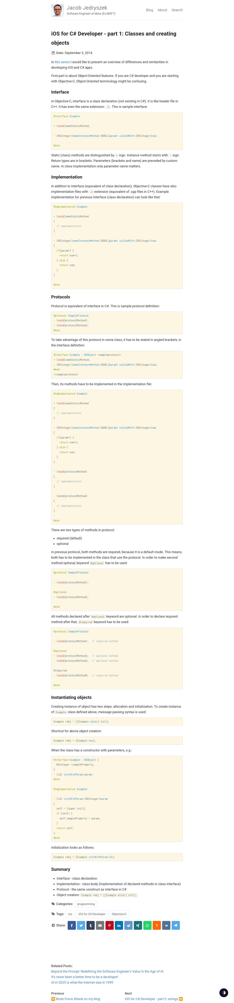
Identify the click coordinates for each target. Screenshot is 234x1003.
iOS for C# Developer (91, 914)
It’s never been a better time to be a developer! (84, 977)
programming (86, 904)
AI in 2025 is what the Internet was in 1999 (82, 982)
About (162, 10)
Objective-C (119, 914)
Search (177, 10)
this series (62, 62)
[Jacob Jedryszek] (57, 10)
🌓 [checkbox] (224, 993)
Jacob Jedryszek (87, 8)
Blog (149, 10)
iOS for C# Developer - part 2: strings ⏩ (154, 999)
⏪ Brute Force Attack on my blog (75, 999)
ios (70, 914)
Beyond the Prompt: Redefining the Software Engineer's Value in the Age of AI (107, 971)
